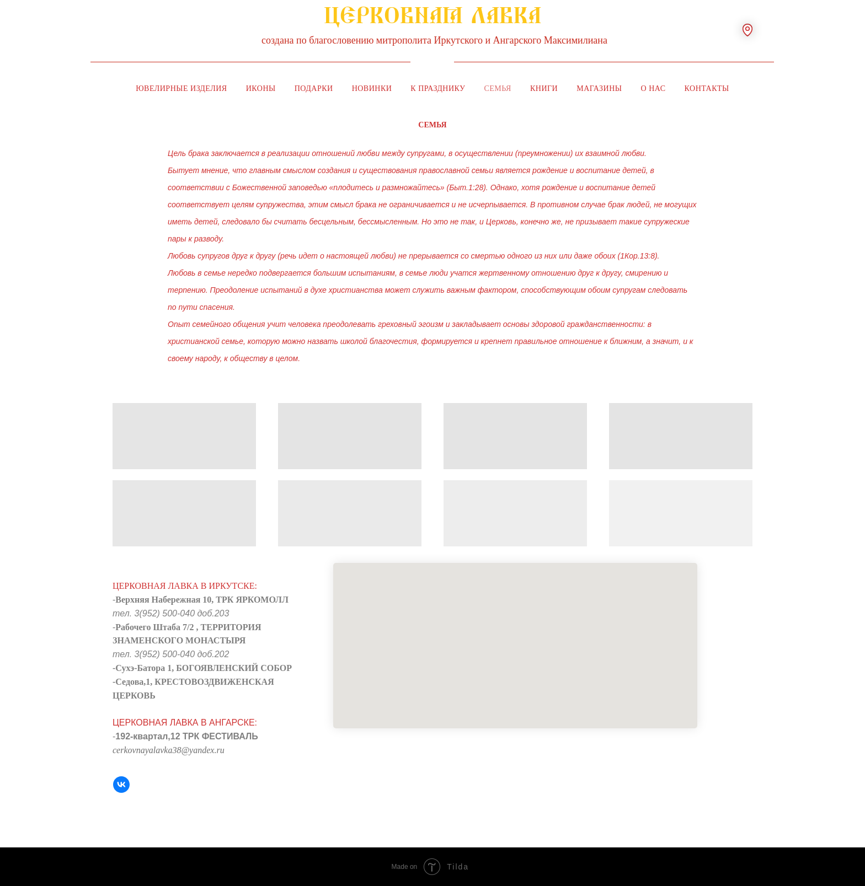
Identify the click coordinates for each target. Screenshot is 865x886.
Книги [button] (544, 88)
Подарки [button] (314, 88)
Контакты (707, 88)
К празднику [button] (437, 88)
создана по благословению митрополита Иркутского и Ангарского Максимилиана (434, 40)
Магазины (599, 88)
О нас (653, 88)
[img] (432, 62)
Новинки (372, 88)
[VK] (121, 784)
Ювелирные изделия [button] (181, 88)
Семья (497, 88)
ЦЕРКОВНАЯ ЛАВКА (432, 21)
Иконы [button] (261, 88)
